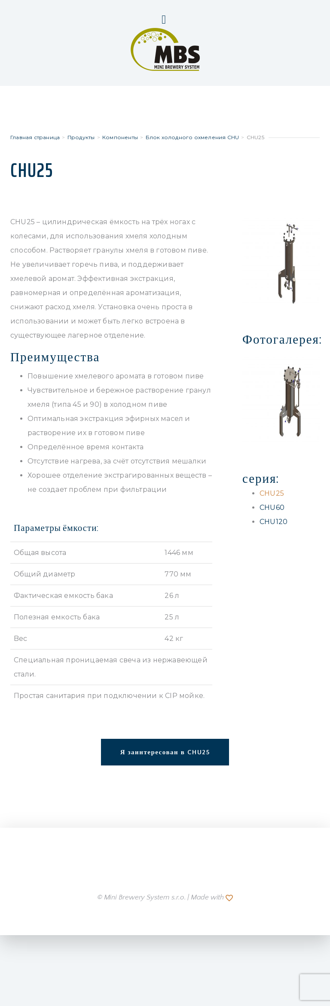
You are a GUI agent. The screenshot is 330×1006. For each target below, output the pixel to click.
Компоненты (120, 137)
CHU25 (272, 493)
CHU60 (272, 507)
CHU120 (273, 522)
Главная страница (35, 137)
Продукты (81, 137)
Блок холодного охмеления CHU (192, 137)
